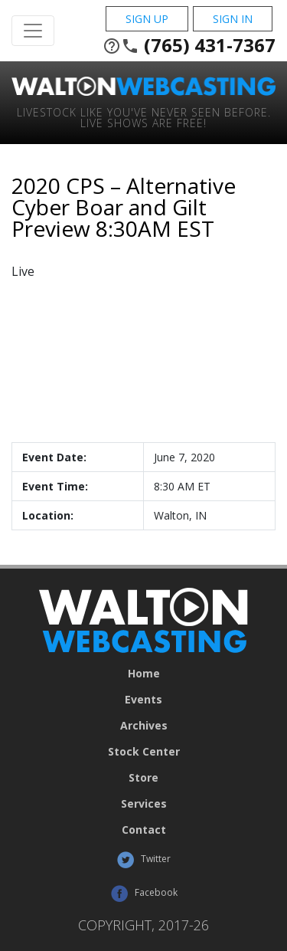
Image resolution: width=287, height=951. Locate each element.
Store (143, 777)
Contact (144, 830)
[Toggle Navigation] (32, 30)
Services (144, 804)
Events (143, 699)
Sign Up (147, 18)
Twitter (143, 860)
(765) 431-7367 (189, 45)
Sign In (233, 18)
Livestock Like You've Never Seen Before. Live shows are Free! (144, 117)
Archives (144, 725)
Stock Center (144, 751)
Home (144, 673)
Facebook (144, 893)
